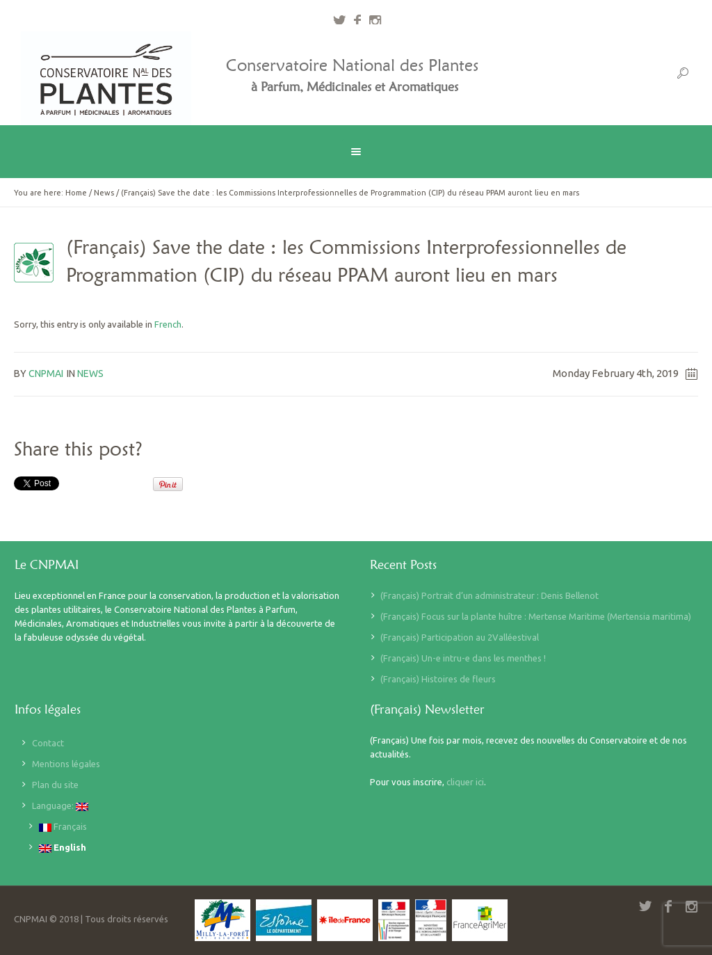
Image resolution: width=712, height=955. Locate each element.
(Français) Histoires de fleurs (438, 679)
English (62, 847)
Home (76, 192)
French (167, 324)
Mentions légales (66, 764)
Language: (60, 806)
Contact (48, 743)
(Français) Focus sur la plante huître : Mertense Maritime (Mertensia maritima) (535, 616)
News (104, 192)
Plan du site (55, 784)
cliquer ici (465, 782)
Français (63, 826)
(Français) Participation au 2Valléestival (459, 637)
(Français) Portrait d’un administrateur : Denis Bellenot (489, 595)
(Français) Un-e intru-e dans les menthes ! (463, 658)
